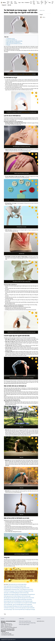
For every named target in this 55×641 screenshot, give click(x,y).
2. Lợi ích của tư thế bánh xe (11, 39)
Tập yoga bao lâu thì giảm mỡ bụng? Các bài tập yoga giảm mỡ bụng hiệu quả (19, 594)
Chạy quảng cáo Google (6, 633)
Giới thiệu (12, 2)
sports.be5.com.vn (40, 621)
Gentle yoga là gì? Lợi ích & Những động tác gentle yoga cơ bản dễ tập (18, 599)
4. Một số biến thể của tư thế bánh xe (13, 42)
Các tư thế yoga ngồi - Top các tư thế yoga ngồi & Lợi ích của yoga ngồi (18, 604)
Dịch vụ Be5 (15, 2)
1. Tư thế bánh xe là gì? (10, 38)
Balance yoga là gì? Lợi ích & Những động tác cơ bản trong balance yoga (18, 601)
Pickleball (27, 2)
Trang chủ (8, 2)
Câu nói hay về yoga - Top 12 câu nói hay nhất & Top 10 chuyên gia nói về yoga (19, 609)
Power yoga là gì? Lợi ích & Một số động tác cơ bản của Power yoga (17, 596)
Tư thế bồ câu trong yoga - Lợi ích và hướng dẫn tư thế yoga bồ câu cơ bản (18, 591)
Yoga (19, 2)
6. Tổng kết (8, 44)
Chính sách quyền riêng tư (24, 624)
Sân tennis (38, 2)
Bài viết (9, 5)
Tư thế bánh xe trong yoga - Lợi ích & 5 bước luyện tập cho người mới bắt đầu (19, 607)
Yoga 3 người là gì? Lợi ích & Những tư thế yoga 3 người (15, 586)
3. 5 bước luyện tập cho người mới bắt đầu (14, 41)
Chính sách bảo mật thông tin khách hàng (27, 622)
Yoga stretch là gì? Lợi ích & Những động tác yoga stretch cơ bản (16, 587)
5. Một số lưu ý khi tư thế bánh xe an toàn (14, 43)
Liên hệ (52, 2)
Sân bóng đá (46, 2)
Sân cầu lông (34, 2)
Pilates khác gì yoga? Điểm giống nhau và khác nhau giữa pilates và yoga (18, 606)
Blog (49, 2)
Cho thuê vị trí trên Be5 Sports (8, 635)
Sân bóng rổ (42, 2)
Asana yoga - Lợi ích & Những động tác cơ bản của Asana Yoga (16, 592)
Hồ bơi (31, 2)
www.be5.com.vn (8, 626)
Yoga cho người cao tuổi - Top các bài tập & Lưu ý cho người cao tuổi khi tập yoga (20, 602)
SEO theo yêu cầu (5, 632)
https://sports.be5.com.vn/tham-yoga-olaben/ (17, 584)
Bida (23, 2)
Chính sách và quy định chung (25, 621)
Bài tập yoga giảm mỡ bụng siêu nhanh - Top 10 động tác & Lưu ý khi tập (18, 589)
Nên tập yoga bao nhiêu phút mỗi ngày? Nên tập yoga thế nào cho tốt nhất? (19, 597)
